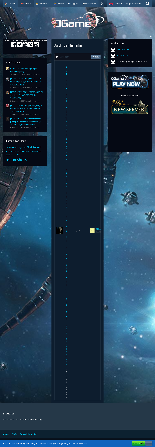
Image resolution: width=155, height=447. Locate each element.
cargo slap (22, 148)
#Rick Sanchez (11, 148)
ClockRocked (34, 147)
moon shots (16, 159)
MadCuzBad (36, 151)
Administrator (123, 55)
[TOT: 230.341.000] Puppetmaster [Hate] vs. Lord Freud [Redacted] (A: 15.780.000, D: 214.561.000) (25, 122)
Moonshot (21, 155)
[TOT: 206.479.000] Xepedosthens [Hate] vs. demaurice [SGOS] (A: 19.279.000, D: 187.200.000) (67, 199)
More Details (138, 443)
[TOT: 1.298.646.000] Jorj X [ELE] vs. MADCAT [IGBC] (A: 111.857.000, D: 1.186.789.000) (25, 82)
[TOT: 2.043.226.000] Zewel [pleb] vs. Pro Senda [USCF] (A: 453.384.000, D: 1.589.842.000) (26, 108)
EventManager (123, 49)
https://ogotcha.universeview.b (18, 151)
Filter (96, 57)
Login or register (133, 3)
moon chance (11, 155)
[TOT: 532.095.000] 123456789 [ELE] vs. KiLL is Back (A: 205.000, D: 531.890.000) (26, 95)
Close (149, 443)
